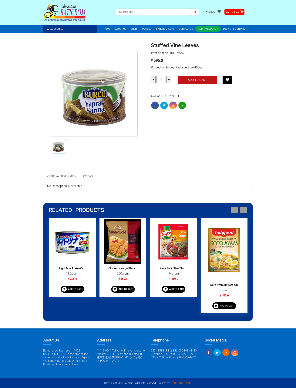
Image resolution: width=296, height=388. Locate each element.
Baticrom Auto (165, 29)
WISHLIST (213, 11)
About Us (120, 29)
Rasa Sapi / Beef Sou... (173, 268)
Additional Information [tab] (61, 176)
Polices (146, 29)
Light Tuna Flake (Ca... (72, 268)
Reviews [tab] (87, 176)
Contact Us (186, 29)
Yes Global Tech (181, 383)
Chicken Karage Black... (122, 268)
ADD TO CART (72, 289)
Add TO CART (197, 80)
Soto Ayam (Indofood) (224, 284)
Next (243, 210)
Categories (55, 29)
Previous (234, 210)
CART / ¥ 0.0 (234, 11)
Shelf (134, 29)
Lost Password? (207, 29)
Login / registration (235, 29)
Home (107, 29)
